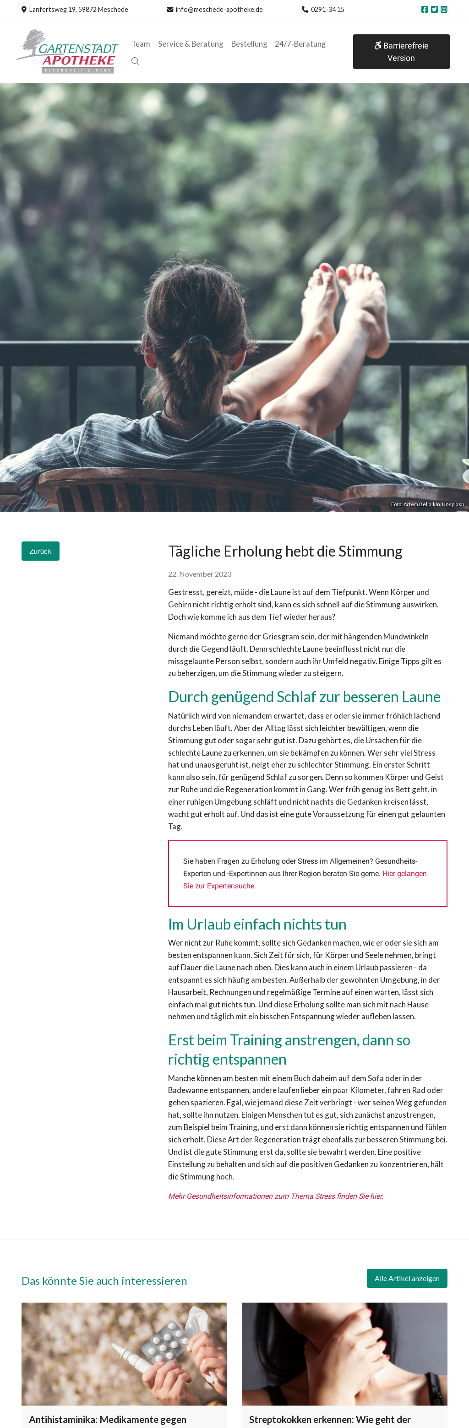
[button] (135, 61)
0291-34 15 (327, 9)
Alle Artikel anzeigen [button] (407, 1278)
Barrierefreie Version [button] (401, 52)
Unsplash (453, 504)
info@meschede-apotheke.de (219, 9)
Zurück (40, 550)
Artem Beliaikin (422, 504)
